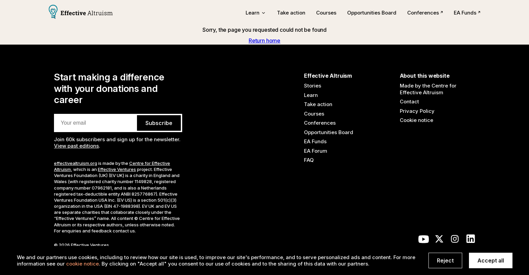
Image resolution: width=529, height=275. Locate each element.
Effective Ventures (117, 169)
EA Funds (467, 12)
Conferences (425, 12)
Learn (311, 95)
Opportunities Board (371, 12)
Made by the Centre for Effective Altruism (428, 89)
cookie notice (82, 263)
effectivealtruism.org (75, 163)
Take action (291, 12)
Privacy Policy (417, 111)
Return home (264, 40)
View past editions (76, 146)
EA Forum (315, 151)
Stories (312, 85)
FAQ (309, 160)
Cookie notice (416, 120)
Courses (326, 12)
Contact (409, 101)
